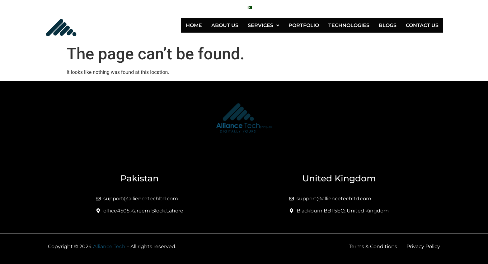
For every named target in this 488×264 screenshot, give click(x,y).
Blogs (387, 25)
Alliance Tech (109, 246)
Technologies (348, 25)
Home (194, 25)
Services (263, 25)
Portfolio (304, 25)
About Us (224, 25)
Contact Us (422, 25)
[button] (263, 25)
